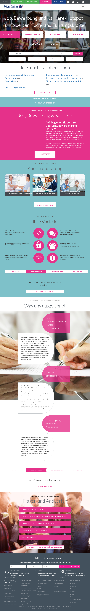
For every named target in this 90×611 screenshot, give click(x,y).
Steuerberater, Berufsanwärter (62, 75)
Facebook (73, 583)
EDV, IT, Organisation (16, 87)
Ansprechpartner (58, 583)
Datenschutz (68, 606)
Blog (72, 597)
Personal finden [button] (59, 1)
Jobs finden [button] (45, 1)
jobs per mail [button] (55, 34)
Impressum (57, 589)
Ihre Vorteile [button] (78, 34)
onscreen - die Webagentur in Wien (48, 608)
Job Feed (73, 602)
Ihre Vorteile (7, 598)
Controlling (11, 81)
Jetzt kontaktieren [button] (45, 486)
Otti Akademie (41, 591)
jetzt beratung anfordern (69, 566)
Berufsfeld (17, 59)
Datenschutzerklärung (60, 591)
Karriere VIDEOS (32, 1)
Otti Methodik (25, 593)
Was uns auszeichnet (10, 601)
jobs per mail (77, 271)
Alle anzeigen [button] (45, 92)
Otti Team (40, 589)
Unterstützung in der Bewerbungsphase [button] (18, 194)
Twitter (73, 586)
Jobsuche (18, 53)
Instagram (73, 589)
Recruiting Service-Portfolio (28, 590)
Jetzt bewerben (8, 585)
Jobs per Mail (7, 588)
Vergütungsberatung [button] (72, 194)
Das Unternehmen (42, 583)
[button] (45, 509)
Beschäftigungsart (55, 59)
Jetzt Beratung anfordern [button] (45, 291)
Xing (72, 594)
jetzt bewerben (36, 271)
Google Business (75, 599)
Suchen (78, 53)
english (5, 1)
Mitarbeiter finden (26, 588)
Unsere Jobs (7, 593)
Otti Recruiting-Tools (26, 596)
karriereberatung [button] (32, 34)
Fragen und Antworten (10, 604)
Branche (36, 59)
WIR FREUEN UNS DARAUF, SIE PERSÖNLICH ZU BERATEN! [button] (45, 547)
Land (74, 59)
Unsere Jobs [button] (45, 154)
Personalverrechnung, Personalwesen (65, 78)
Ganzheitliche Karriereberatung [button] (46, 194)
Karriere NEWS (17, 1)
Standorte (40, 586)
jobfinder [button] (15, 271)
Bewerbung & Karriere (10, 590)
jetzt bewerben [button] (36, 470)
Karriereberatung (9, 596)
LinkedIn (73, 591)
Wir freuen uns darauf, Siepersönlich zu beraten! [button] (45, 204)
